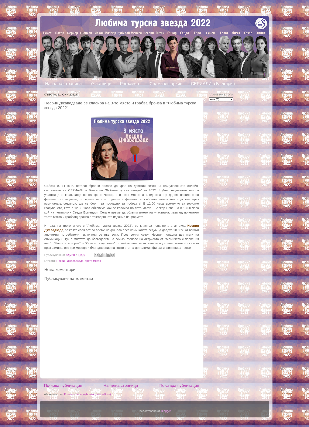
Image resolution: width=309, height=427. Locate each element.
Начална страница (63, 83)
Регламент (130, 83)
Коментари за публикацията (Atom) (87, 394)
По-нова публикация (63, 385)
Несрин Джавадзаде (69, 260)
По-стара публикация (179, 385)
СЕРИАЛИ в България (213, 83)
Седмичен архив (166, 83)
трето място (93, 260)
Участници (100, 83)
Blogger (166, 411)
